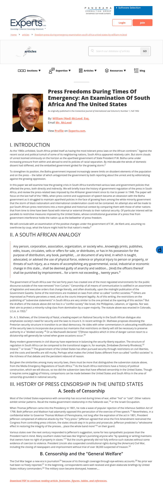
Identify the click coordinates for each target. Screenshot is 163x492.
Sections (32, 70)
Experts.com (76, 131)
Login (122, 22)
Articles (88, 70)
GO (145, 51)
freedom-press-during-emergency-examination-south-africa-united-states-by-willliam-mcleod (81, 34)
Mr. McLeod (64, 122)
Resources (116, 70)
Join (142, 22)
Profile (59, 131)
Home (14, 34)
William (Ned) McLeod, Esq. (71, 118)
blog (142, 70)
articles (25, 34)
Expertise (62, 70)
